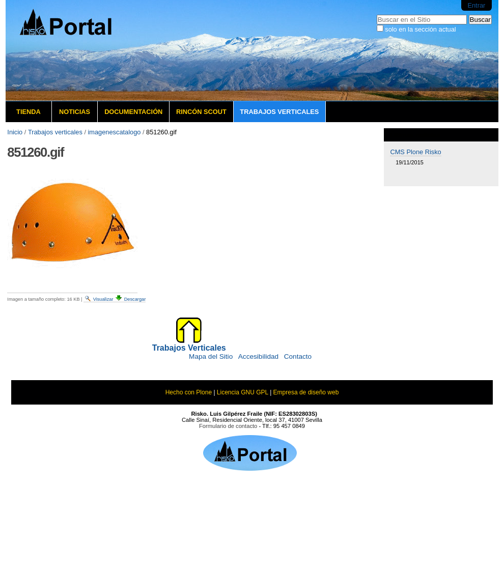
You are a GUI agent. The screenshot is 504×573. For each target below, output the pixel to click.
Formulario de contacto (228, 426)
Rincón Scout (201, 112)
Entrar (476, 5)
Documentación (133, 112)
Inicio (14, 132)
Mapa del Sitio (211, 356)
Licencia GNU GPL (242, 392)
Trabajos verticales (279, 112)
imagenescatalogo (114, 132)
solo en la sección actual (420, 29)
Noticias (74, 112)
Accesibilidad (258, 356)
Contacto (298, 356)
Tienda (28, 112)
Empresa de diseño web (306, 392)
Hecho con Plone (188, 392)
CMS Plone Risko (415, 152)
